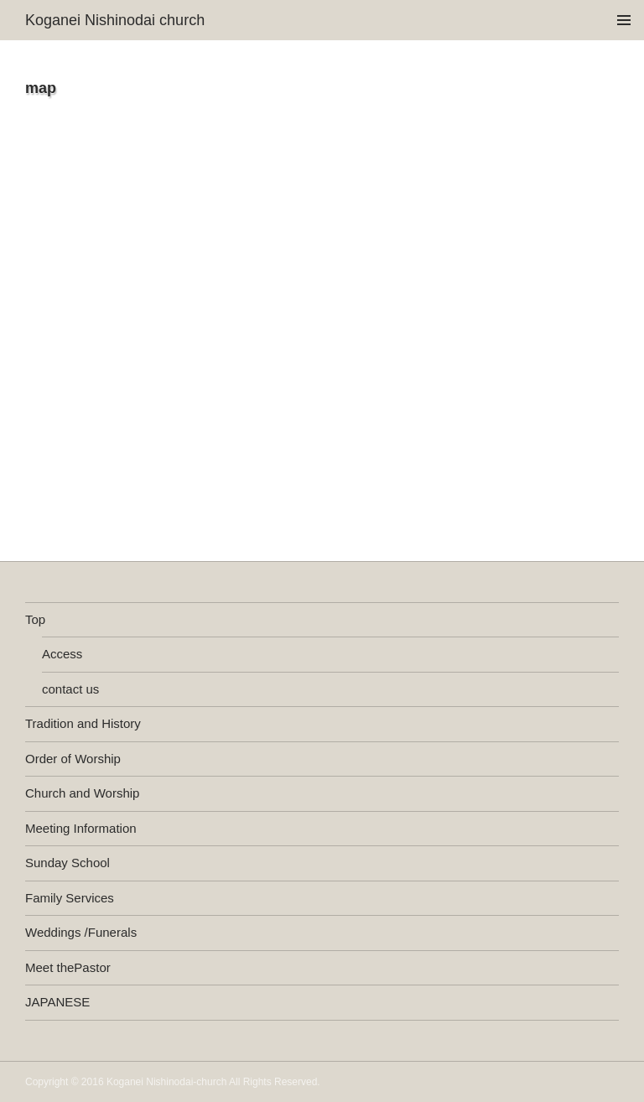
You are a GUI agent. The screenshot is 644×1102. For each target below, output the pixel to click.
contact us (70, 689)
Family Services (69, 898)
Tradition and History (83, 723)
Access (62, 654)
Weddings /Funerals (81, 932)
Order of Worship (73, 758)
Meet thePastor (68, 967)
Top (35, 619)
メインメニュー (624, 20)
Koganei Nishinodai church (115, 20)
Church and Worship (82, 793)
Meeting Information (81, 828)
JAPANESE (57, 1002)
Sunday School (67, 862)
